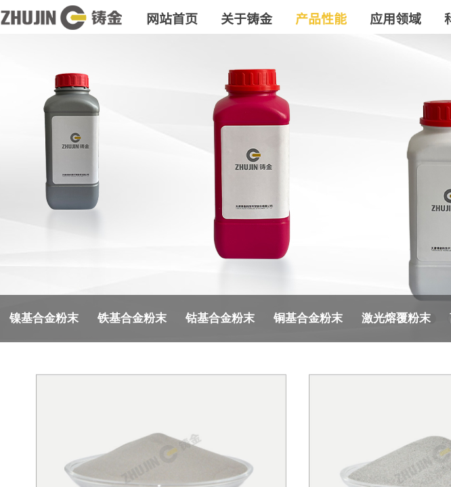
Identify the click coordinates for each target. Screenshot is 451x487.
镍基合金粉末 (44, 318)
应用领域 (395, 18)
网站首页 (172, 18)
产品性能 (321, 18)
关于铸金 (246, 18)
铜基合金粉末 (308, 318)
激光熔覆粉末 (396, 318)
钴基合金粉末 (220, 318)
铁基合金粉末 (132, 318)
